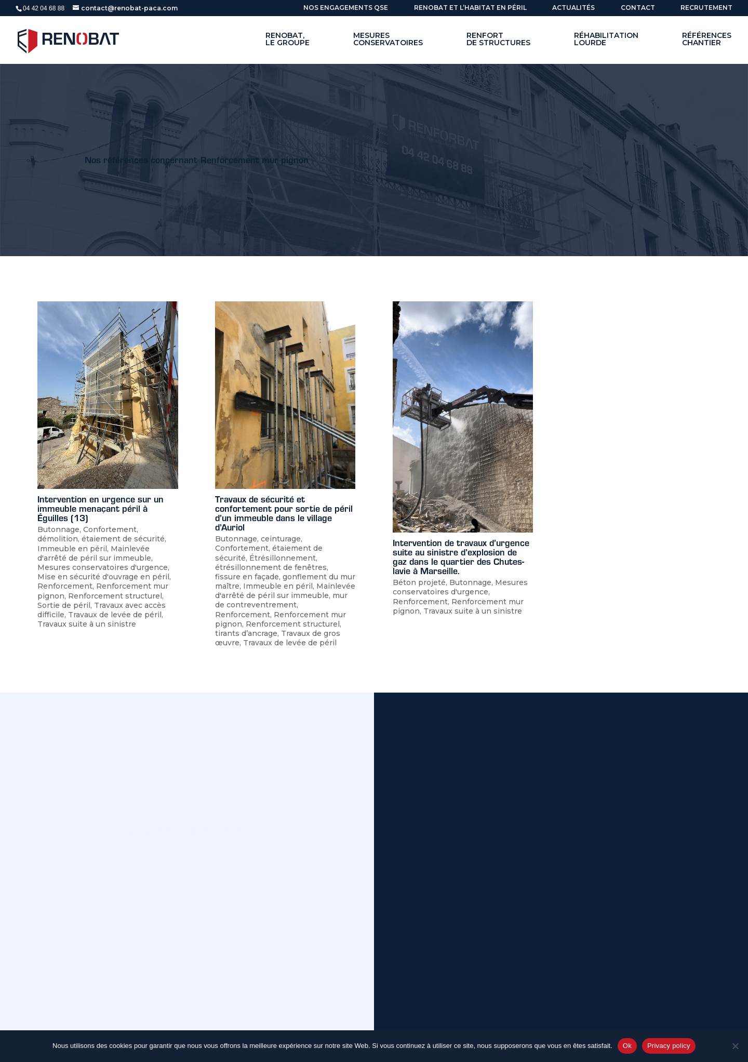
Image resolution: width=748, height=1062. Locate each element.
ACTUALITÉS (573, 8)
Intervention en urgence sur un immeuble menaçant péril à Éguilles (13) (100, 508)
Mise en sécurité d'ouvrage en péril (103, 576)
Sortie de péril (63, 605)
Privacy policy (668, 1046)
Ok (627, 1046)
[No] (735, 1046)
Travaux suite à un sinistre (86, 624)
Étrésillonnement (282, 558)
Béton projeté (419, 582)
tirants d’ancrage (246, 633)
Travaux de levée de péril (115, 614)
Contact (638, 8)
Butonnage (58, 529)
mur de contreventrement (281, 600)
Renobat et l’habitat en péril (470, 8)
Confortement (110, 529)
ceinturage (281, 538)
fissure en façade (247, 576)
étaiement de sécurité (123, 538)
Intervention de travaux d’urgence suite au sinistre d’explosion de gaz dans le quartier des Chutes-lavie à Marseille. (461, 556)
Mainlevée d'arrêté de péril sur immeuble (94, 553)
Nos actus (147, 875)
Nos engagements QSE (345, 8)
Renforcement (64, 586)
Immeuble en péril (72, 548)
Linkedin (229, 875)
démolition (57, 538)
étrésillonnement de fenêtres (271, 567)
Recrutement (706, 8)
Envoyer (661, 998)
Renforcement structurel (115, 596)
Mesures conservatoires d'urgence (102, 567)
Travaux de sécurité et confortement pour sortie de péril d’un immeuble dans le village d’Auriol (284, 513)
